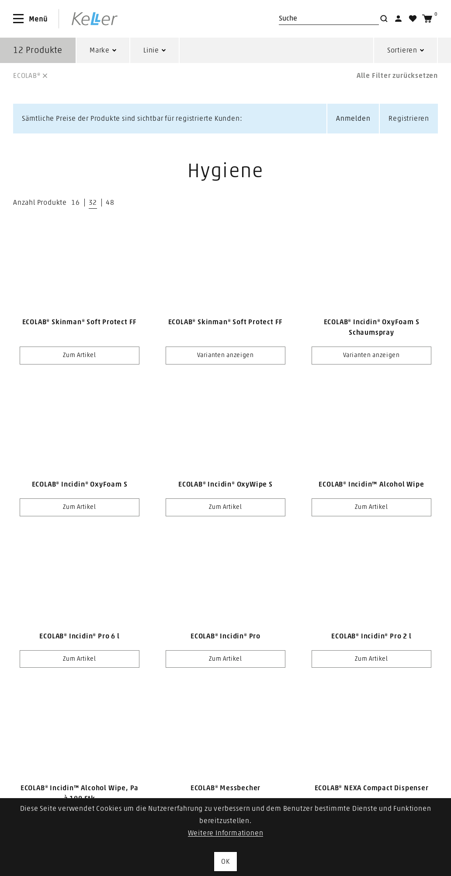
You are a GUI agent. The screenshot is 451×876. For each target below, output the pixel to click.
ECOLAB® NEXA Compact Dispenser (372, 788)
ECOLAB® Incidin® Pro (225, 636)
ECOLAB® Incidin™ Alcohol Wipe (371, 484)
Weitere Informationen (226, 833)
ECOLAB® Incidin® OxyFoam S (80, 484)
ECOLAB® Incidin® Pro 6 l (79, 636)
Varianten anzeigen (225, 355)
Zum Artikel (79, 355)
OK (225, 861)
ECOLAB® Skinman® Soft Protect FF (79, 322)
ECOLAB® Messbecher (225, 788)
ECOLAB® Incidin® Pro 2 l (371, 636)
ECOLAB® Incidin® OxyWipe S (225, 484)
